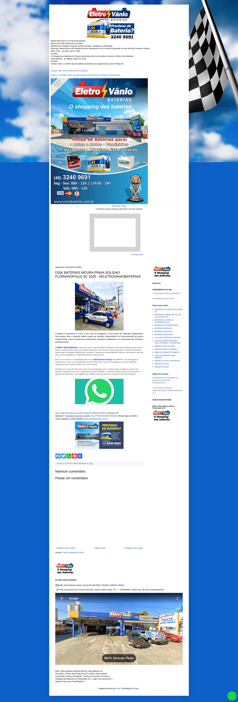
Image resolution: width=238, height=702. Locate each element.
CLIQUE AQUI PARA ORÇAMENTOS (166, 293)
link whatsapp (231, 695)
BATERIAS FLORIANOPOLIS (167, 325)
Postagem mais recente (65, 548)
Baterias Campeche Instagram (167, 352)
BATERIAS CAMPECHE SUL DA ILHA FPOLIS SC (168, 316)
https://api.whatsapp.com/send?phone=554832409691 (80, 413)
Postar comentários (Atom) (73, 552)
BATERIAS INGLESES (164, 335)
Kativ (118, 688)
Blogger (136, 688)
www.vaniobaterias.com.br (95, 419)
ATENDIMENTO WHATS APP (163, 298)
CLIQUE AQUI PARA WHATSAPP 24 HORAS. (69, 71)
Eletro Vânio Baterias (67, 347)
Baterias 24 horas (162, 364)
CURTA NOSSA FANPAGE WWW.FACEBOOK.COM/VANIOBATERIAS (167, 390)
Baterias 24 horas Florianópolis (167, 361)
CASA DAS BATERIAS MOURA (167, 338)
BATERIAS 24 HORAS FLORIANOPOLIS (164, 321)
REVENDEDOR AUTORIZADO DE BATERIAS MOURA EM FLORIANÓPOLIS (165, 380)
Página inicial (99, 548)
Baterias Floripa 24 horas (165, 346)
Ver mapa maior (137, 254)
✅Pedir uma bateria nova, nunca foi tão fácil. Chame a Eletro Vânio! (89, 585)
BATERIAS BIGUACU (163, 328)
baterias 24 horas (162, 367)
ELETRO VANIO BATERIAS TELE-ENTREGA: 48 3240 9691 (168, 342)
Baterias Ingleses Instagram (166, 349)
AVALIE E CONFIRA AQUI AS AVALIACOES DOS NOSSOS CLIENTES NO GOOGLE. (86, 75)
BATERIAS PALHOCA (164, 331)
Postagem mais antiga (133, 548)
